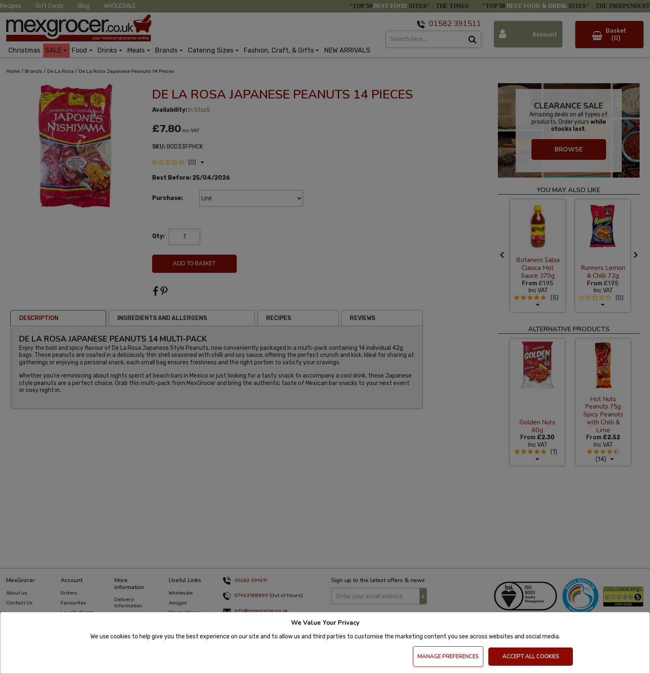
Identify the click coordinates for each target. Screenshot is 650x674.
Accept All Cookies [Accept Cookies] (530, 656)
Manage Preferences (448, 656)
